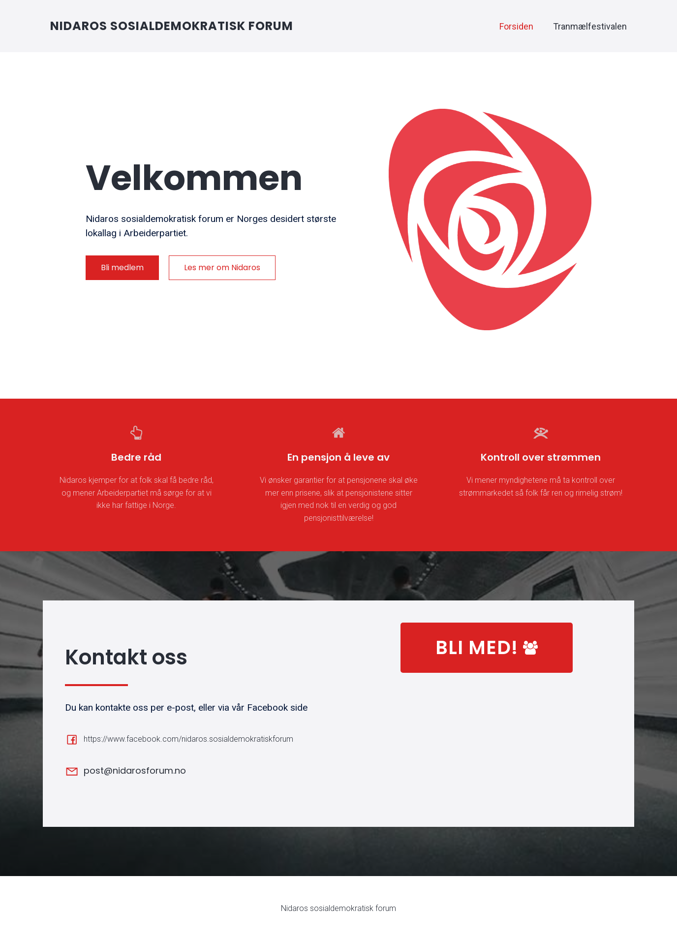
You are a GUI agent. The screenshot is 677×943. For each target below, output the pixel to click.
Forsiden (516, 27)
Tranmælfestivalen (590, 27)
